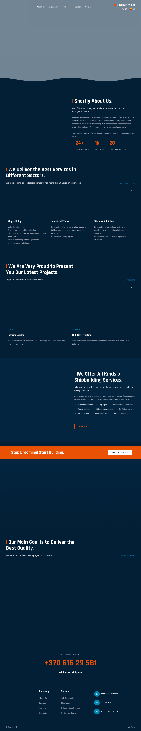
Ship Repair (65, 703)
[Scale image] (26, 577)
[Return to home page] (17, 7)
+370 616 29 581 (126, 5)
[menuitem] (124, 9)
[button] (82, 426)
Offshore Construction (70, 708)
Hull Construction (68, 698)
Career (78, 7)
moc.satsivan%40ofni (110, 711)
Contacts (89, 7)
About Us (43, 698)
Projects (66, 7)
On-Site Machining (68, 713)
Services (53, 7)
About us (41, 7)
